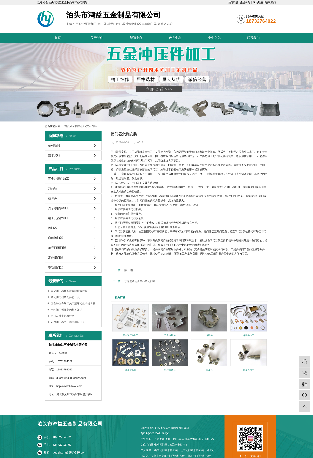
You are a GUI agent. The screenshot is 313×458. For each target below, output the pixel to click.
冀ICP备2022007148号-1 (155, 433)
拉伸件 (52, 198)
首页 (58, 38)
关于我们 (97, 38)
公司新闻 (54, 145)
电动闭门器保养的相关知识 (66, 309)
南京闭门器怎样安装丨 (200, 455)
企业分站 (245, 2)
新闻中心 (136, 38)
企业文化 (214, 38)
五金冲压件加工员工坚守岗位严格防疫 (72, 303)
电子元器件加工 (58, 218)
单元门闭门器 (57, 247)
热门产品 (233, 2)
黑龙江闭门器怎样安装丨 (173, 455)
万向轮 (52, 188)
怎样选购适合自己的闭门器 (139, 281)
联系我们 (270, 2)
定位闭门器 (55, 257)
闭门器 (52, 228)
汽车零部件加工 (58, 208)
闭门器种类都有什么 (62, 315)
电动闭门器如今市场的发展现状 (68, 291)
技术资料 (91, 126)
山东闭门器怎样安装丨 (167, 450)
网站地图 (258, 2)
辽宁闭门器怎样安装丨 (193, 450)
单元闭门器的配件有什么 (65, 297)
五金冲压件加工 (58, 178)
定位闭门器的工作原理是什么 (67, 321)
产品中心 (175, 38)
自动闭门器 (55, 237)
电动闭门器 (55, 267)
